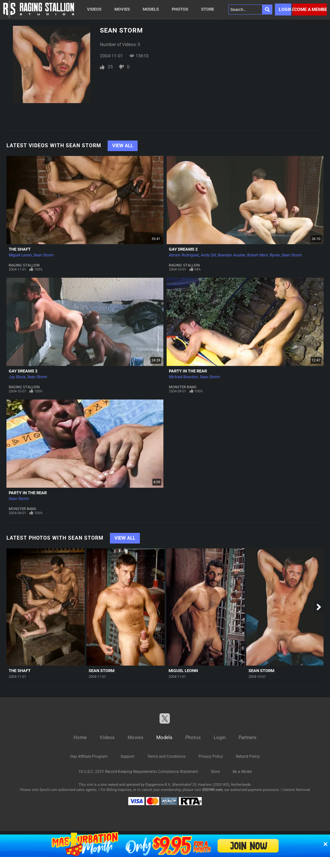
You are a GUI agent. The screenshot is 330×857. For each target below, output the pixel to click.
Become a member (309, 9)
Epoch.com (48, 790)
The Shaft (20, 249)
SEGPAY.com (212, 790)
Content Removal (296, 790)
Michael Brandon (183, 377)
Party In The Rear (188, 371)
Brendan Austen (232, 255)
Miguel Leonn (20, 255)
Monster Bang (183, 387)
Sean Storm (44, 255)
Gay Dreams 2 (183, 249)
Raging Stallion (24, 265)
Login (285, 9)
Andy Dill (208, 255)
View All (122, 146)
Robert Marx (257, 255)
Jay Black (17, 377)
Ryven (275, 255)
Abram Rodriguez (184, 255)
